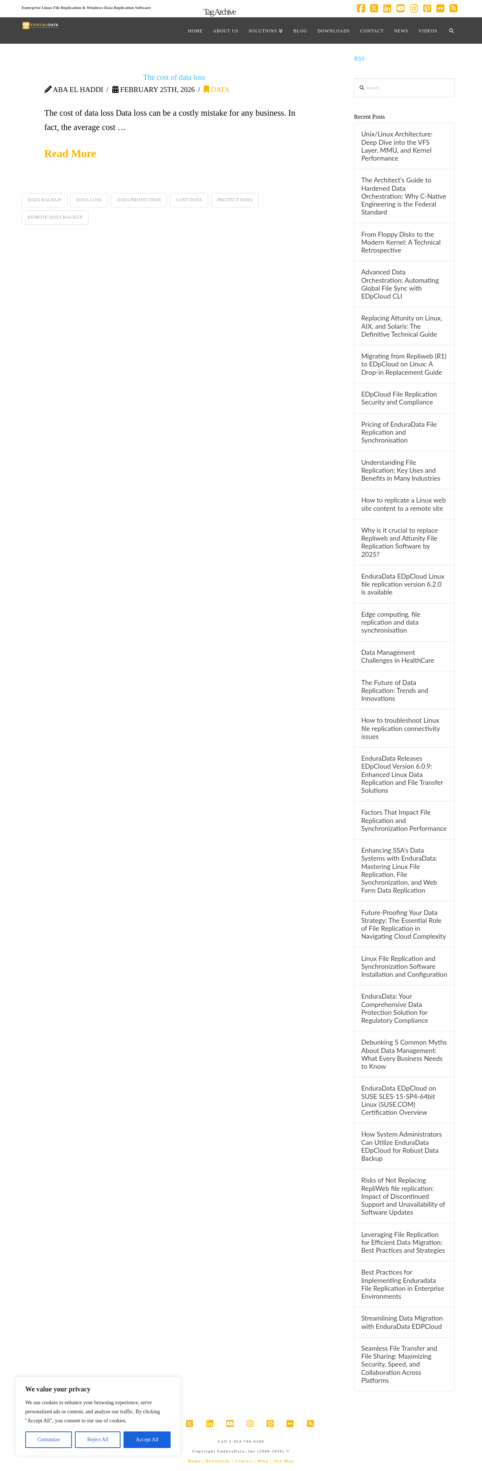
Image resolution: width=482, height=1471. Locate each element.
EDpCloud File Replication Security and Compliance (399, 398)
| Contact (242, 1461)
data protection (139, 199)
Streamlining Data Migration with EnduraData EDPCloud (402, 1322)
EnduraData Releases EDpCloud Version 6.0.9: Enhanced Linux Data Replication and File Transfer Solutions (402, 774)
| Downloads (216, 1461)
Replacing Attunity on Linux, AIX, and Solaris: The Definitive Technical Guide (401, 326)
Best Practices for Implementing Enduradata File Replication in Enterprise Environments (402, 1284)
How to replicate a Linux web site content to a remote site (403, 504)
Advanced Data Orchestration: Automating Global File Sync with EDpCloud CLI (400, 284)
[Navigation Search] (451, 30)
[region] (98, 1416)
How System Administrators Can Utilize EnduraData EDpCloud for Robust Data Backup (401, 1146)
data (216, 89)
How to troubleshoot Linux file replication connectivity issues (400, 728)
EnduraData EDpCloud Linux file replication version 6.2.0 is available (402, 584)
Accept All (147, 1439)
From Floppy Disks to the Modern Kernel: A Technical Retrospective (401, 242)
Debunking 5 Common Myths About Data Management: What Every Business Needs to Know (404, 1054)
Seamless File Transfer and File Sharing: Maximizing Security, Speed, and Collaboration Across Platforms (399, 1364)
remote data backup (55, 217)
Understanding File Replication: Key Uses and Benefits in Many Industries (400, 470)
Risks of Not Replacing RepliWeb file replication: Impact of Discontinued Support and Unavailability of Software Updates (403, 1196)
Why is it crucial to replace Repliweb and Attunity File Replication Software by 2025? (399, 542)
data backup (44, 199)
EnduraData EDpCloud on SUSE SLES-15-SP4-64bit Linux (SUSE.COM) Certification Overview (398, 1100)
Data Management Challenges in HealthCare (397, 656)
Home (194, 1461)
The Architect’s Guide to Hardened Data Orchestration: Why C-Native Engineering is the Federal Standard (403, 196)
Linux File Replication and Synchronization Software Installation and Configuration (404, 966)
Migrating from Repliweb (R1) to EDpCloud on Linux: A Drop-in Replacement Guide (403, 364)
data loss (89, 199)
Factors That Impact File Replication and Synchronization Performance (404, 820)
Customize (48, 1439)
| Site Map (282, 1461)
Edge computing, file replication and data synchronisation (390, 622)
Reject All (97, 1439)
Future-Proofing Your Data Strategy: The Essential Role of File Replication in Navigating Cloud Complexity (403, 924)
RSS (359, 58)
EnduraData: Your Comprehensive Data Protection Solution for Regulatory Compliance (394, 1008)
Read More (70, 153)
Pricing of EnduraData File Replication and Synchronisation (399, 432)
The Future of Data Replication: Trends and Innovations (394, 690)
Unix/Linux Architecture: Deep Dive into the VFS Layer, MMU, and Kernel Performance (396, 146)
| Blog (261, 1461)
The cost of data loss (174, 77)
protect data (235, 199)
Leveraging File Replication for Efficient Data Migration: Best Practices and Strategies (403, 1242)
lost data (189, 199)
